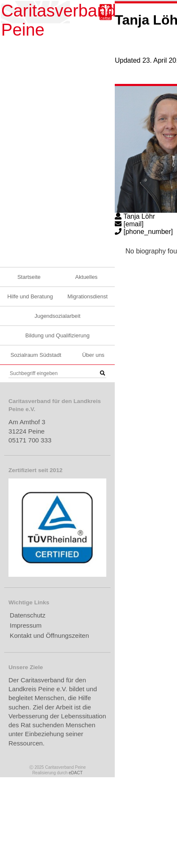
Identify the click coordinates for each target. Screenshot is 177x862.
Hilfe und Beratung (30, 296)
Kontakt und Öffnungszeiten (49, 635)
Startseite (29, 277)
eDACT (76, 772)
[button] (102, 373)
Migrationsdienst (87, 296)
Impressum (25, 625)
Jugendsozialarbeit (57, 316)
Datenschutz (27, 615)
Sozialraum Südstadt (36, 355)
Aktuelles (86, 277)
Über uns (93, 355)
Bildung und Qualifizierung (57, 335)
